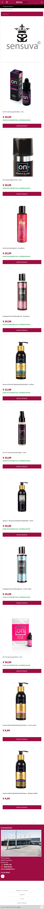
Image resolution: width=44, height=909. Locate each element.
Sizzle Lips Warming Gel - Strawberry (13, 248)
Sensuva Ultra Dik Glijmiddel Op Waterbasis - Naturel (18, 384)
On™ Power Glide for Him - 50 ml (12, 180)
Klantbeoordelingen (22, 903)
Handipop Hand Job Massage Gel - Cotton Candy (17, 589)
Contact (22, 899)
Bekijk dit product (22, 126)
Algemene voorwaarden (22, 890)
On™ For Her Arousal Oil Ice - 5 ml (12, 657)
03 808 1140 (6, 865)
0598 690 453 (6, 867)
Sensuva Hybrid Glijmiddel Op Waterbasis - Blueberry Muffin (20, 793)
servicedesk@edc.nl (8, 869)
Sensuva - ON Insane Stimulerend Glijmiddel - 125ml (18, 521)
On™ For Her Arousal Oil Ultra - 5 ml (13, 112)
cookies (18, 907)
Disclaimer (22, 894)
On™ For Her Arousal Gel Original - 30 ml (14, 452)
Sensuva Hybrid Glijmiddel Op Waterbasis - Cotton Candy (19, 725)
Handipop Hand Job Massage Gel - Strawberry (16, 316)
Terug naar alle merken (7, 9)
